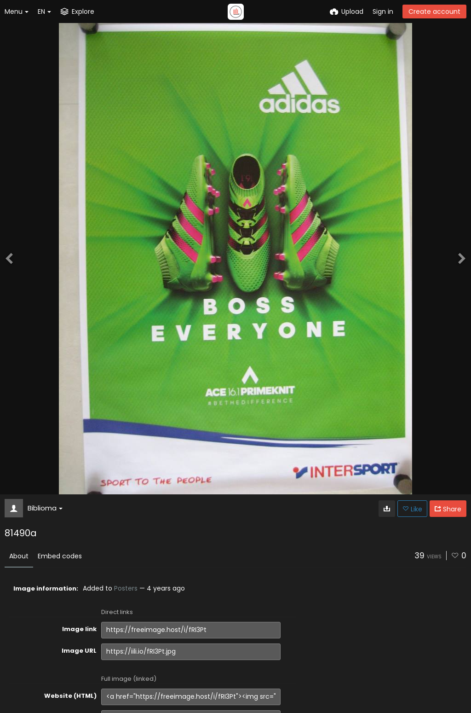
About (19, 556)
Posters (126, 588)
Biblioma (45, 508)
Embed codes (60, 556)
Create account (434, 11)
